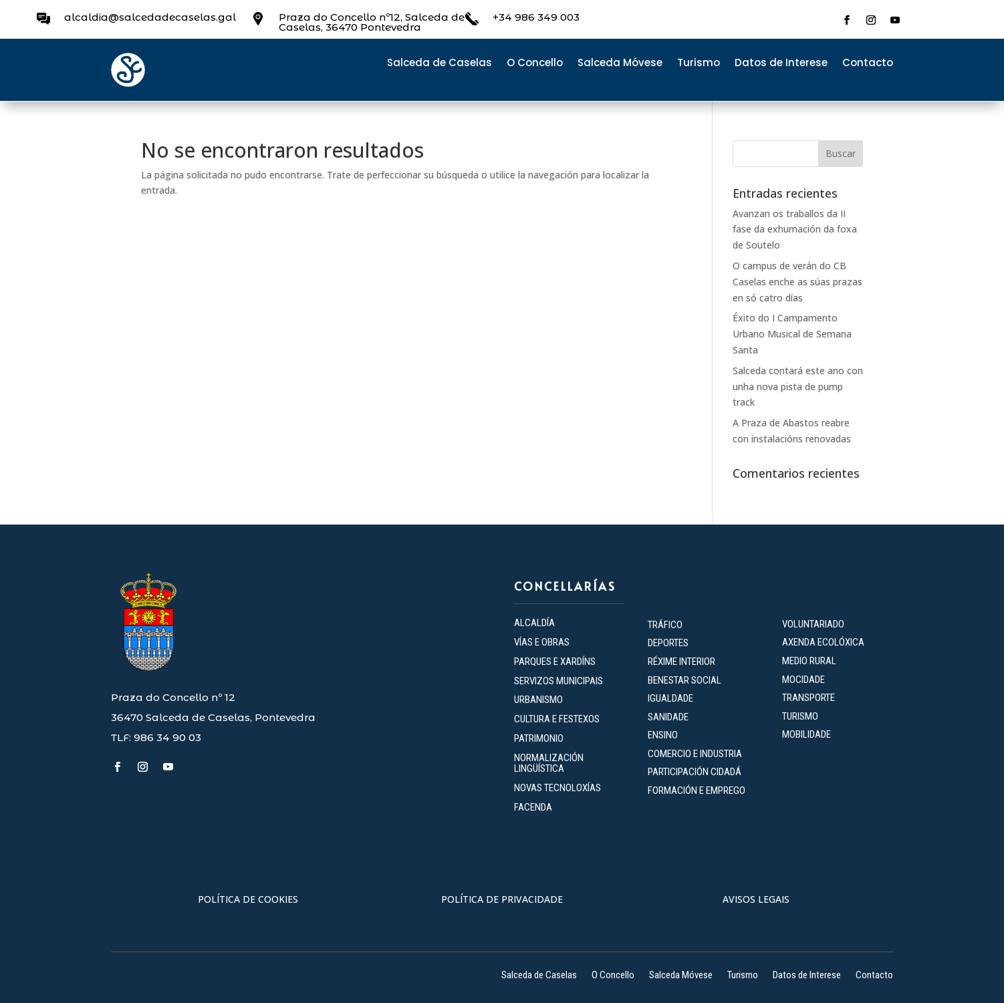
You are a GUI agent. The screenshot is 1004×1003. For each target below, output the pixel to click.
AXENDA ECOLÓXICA (823, 642)
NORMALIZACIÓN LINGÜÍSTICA (549, 763)
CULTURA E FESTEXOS (557, 719)
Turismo (698, 63)
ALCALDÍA (534, 623)
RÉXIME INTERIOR (681, 662)
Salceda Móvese (620, 63)
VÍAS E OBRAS (542, 642)
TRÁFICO (665, 625)
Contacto (867, 63)
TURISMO (800, 716)
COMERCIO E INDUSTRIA (695, 754)
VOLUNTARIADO (813, 624)
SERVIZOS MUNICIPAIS (558, 681)
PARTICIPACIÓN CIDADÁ (694, 772)
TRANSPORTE (808, 698)
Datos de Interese (781, 63)
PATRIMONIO (538, 738)
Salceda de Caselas (439, 63)
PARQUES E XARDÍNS (555, 662)
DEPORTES (668, 643)
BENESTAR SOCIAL (685, 680)
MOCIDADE (803, 680)
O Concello (535, 63)
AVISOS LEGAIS (756, 899)
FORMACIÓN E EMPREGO (696, 790)
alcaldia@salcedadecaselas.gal (150, 17)
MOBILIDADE (806, 734)
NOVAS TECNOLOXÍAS (557, 788)
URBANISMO (538, 700)
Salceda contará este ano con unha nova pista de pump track (798, 386)
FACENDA (533, 807)
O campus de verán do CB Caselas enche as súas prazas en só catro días (797, 281)
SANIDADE (668, 717)
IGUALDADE (670, 698)
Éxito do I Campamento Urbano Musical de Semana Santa (792, 333)
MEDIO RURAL (809, 661)
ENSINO (663, 735)
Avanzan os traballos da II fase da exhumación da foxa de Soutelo (795, 229)
